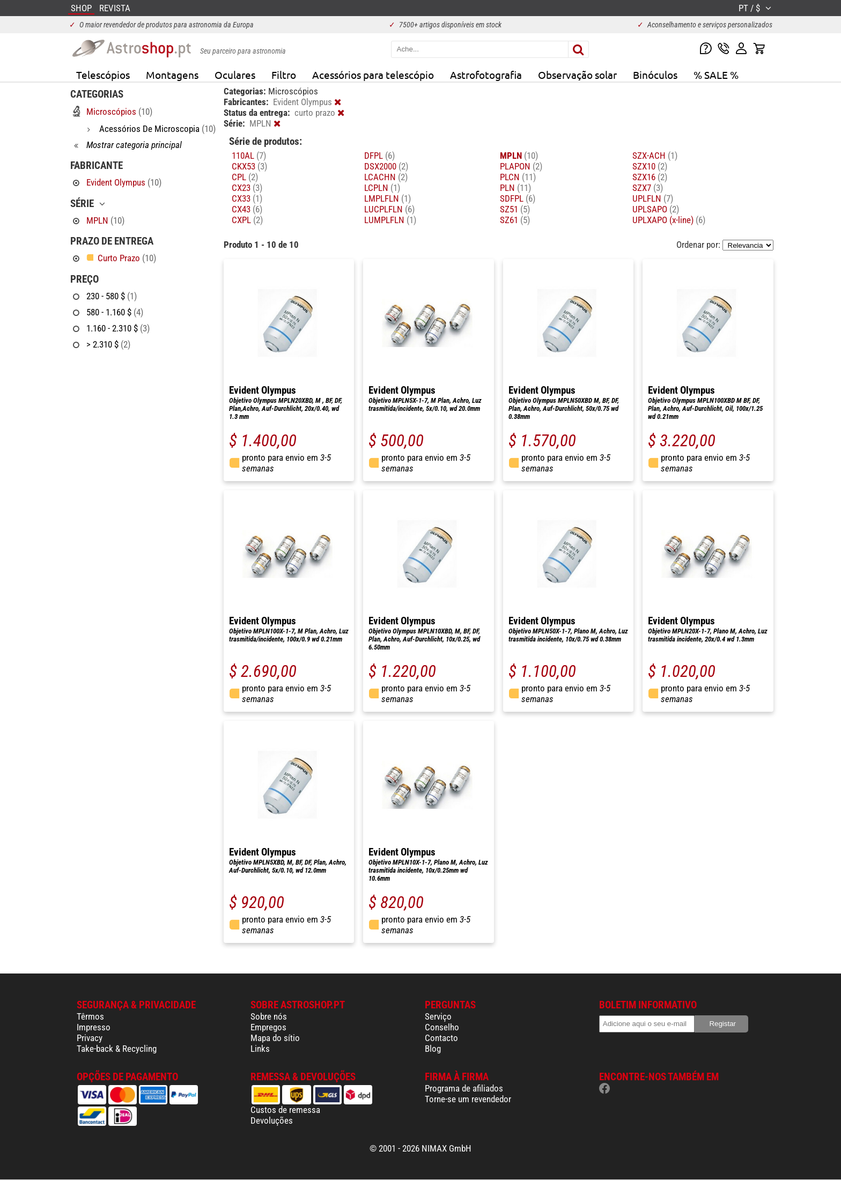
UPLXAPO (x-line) (668, 220)
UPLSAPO (655, 209)
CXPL (247, 220)
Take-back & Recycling (117, 1048)
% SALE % (716, 74)
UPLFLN (652, 198)
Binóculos (655, 74)
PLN (515, 187)
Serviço (438, 1016)
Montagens (172, 74)
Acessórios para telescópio (373, 74)
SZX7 (647, 187)
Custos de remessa (285, 1109)
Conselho (442, 1027)
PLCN (518, 177)
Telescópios (103, 74)
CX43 (247, 209)
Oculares (235, 74)
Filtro (283, 74)
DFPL (379, 155)
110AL (249, 155)
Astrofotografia (486, 74)
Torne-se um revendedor (468, 1099)
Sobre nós (268, 1016)
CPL (245, 177)
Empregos (268, 1027)
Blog (433, 1048)
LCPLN (382, 187)
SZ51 (515, 209)
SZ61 (515, 220)
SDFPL (517, 198)
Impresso (93, 1027)
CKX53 (249, 166)
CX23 (247, 187)
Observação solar (577, 74)
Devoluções (271, 1120)
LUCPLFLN (389, 209)
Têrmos (90, 1016)
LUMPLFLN (390, 220)
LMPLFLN (387, 198)
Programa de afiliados (464, 1088)
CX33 (247, 198)
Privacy (89, 1037)
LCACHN (386, 177)
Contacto (441, 1037)
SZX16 (649, 177)
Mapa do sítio (275, 1037)
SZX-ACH (654, 155)
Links (260, 1048)
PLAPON (521, 166)
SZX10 (649, 166)
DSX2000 (386, 166)
